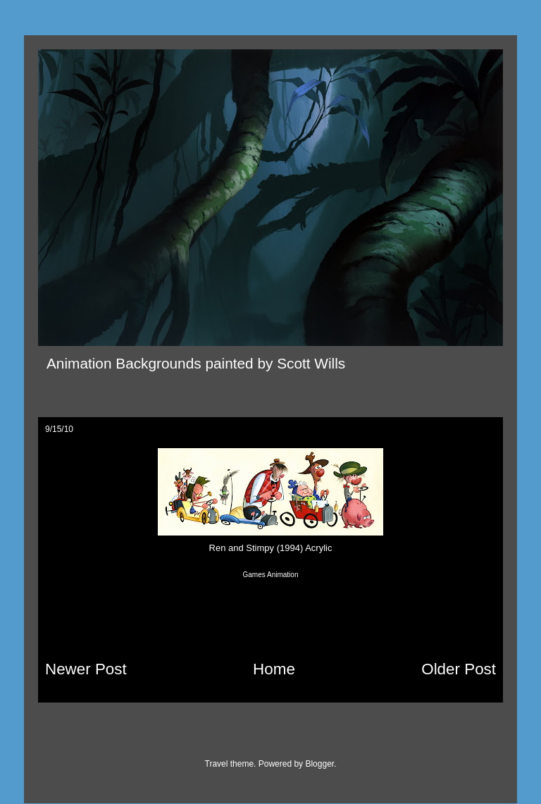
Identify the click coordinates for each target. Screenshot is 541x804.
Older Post (458, 669)
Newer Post (86, 669)
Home (274, 669)
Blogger (319, 764)
